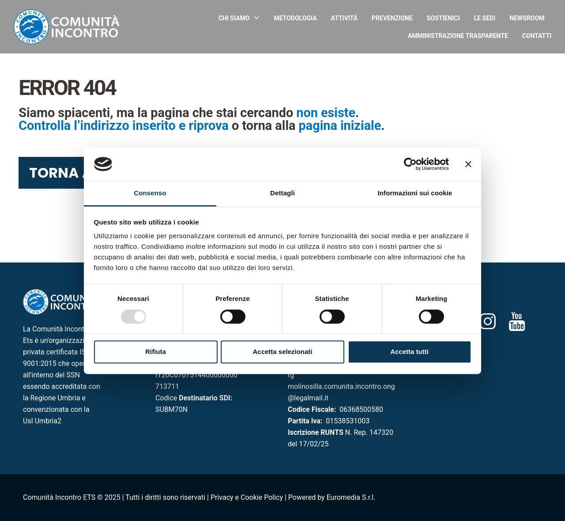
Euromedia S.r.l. (351, 497)
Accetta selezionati (282, 352)
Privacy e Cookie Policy (247, 497)
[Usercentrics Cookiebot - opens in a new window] (410, 164)
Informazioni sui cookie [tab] (415, 193)
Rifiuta (155, 352)
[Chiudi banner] (468, 164)
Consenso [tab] (150, 193)
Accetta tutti (409, 352)
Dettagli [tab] (282, 193)
